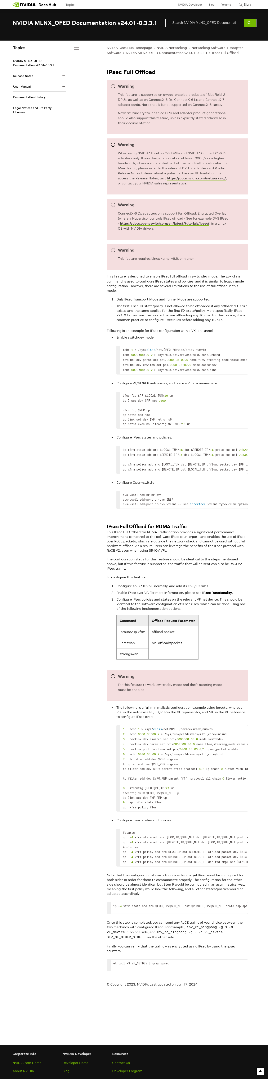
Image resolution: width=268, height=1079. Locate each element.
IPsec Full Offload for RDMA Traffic (147, 520)
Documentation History (29, 97)
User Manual (22, 86)
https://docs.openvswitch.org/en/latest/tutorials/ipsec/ (164, 223)
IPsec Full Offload (225, 53)
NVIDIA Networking (172, 48)
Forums (223, 4)
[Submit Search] (250, 23)
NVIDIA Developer (187, 4)
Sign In (247, 4)
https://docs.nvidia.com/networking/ (196, 178)
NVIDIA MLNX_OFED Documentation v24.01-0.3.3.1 (166, 53)
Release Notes (23, 76)
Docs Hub (47, 4)
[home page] (24, 4)
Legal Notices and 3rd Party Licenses (32, 110)
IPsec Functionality (217, 587)
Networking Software (208, 48)
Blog (208, 4)
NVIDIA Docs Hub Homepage (129, 48)
